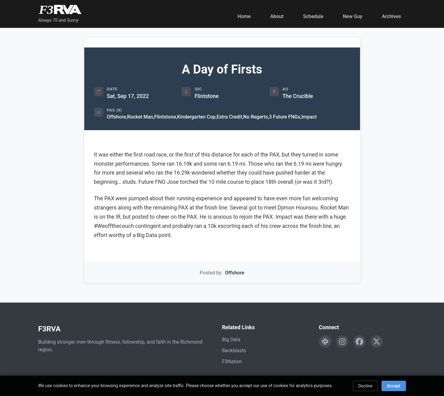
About (276, 16)
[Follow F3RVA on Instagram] (342, 341)
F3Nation (232, 361)
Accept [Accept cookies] (393, 385)
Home (244, 16)
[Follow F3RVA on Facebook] (359, 341)
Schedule (313, 16)
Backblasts (234, 350)
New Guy (352, 16)
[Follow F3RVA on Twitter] (376, 341)
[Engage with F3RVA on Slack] (325, 341)
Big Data (231, 339)
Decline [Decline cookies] (365, 385)
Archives (391, 16)
